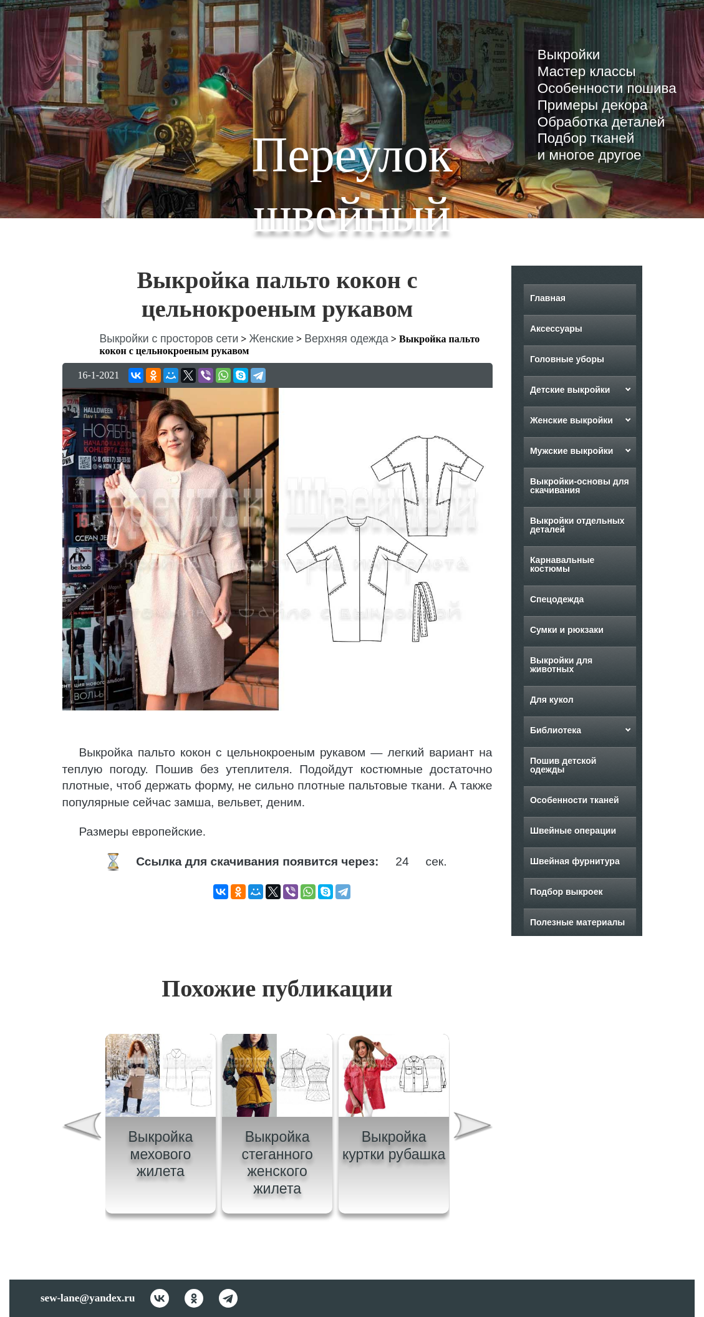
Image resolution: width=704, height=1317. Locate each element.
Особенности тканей (574, 800)
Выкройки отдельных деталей (576, 525)
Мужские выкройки (571, 451)
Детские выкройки (569, 390)
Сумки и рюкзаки (566, 630)
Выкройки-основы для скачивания (579, 485)
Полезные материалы (576, 922)
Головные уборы (566, 359)
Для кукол (551, 700)
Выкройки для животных (560, 664)
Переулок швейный (351, 184)
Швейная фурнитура (574, 861)
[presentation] (81, 1128)
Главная (547, 298)
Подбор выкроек (565, 892)
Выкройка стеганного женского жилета (276, 1163)
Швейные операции (572, 831)
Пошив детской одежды (562, 765)
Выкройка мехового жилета (160, 1154)
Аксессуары (555, 329)
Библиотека (555, 730)
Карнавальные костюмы (561, 564)
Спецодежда (556, 599)
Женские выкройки (570, 420)
